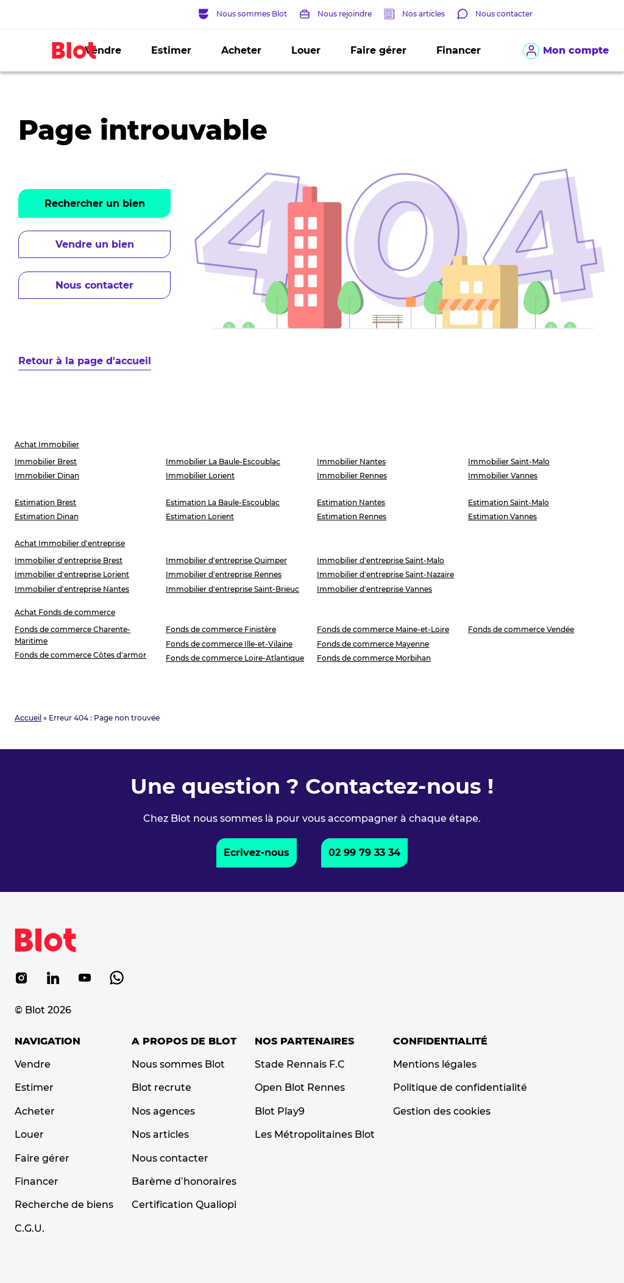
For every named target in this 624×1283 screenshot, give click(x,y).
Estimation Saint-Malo (508, 502)
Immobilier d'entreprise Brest (68, 560)
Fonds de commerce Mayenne (373, 644)
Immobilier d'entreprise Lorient (72, 574)
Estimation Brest (45, 502)
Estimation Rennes (351, 516)
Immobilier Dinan (47, 475)
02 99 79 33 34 (364, 852)
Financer (458, 50)
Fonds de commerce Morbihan (374, 658)
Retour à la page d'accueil (84, 361)
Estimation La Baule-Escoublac (223, 502)
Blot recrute (161, 1087)
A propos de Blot (184, 1041)
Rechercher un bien (94, 203)
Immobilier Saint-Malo (509, 461)
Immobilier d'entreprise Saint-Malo (380, 560)
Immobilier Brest (46, 461)
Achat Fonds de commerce (65, 612)
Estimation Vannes (502, 516)
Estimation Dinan (47, 516)
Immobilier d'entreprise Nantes (72, 589)
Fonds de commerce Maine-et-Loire (383, 629)
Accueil (28, 717)
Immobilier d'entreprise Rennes (224, 574)
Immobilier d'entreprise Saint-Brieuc (232, 589)
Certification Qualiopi (184, 1204)
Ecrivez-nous (256, 852)
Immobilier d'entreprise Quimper (226, 560)
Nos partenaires (304, 1041)
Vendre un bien (94, 244)
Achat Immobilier (47, 444)
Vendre (33, 1064)
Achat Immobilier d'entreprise (70, 543)
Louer (306, 50)
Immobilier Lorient (200, 475)
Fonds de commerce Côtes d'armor (80, 654)
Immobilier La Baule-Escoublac (223, 461)
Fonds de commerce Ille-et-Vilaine (229, 644)
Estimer (171, 50)
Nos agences (163, 1111)
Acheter (241, 50)
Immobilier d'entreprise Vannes (374, 589)
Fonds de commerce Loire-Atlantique (235, 658)
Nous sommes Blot (178, 1064)
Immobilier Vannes (502, 475)
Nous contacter (94, 285)
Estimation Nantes (351, 502)
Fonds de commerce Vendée (521, 629)
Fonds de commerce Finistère (221, 629)
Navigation (47, 1041)
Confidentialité (440, 1041)
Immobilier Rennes (352, 475)
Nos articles (423, 13)
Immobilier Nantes (351, 461)
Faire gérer (378, 50)
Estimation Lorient (200, 516)
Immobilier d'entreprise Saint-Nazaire (385, 574)
